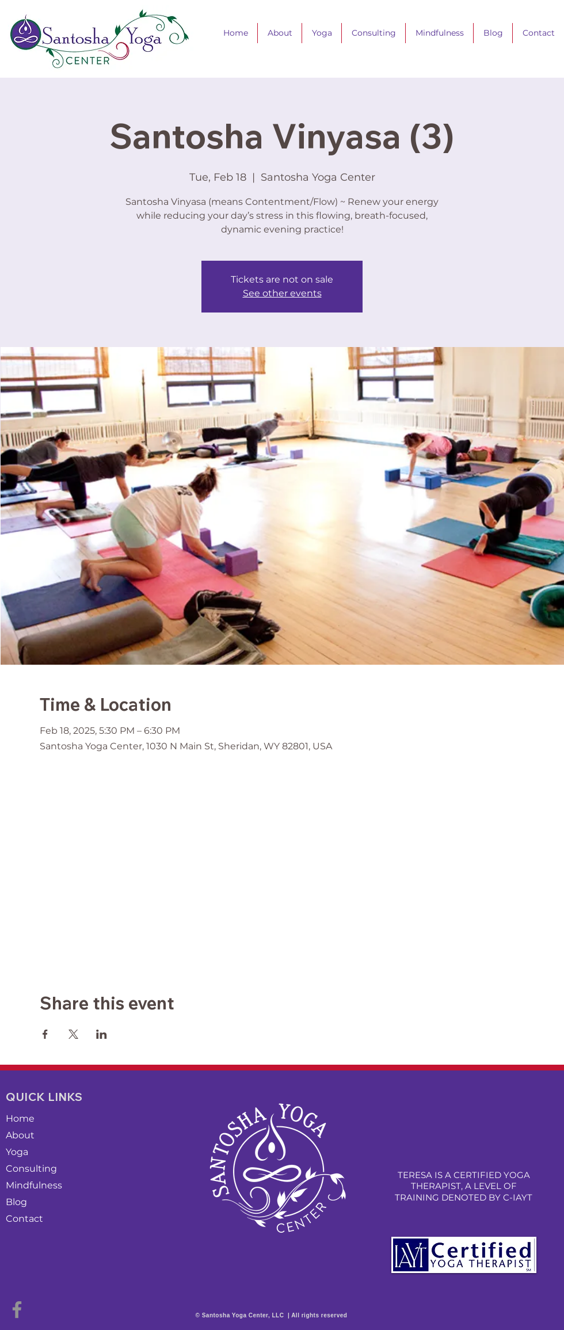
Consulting (31, 1168)
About (20, 1135)
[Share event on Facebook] (45, 1034)
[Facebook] (17, 1309)
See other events (282, 293)
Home (20, 1118)
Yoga (17, 1151)
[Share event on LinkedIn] (101, 1034)
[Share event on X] (73, 1034)
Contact (24, 1218)
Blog (16, 1201)
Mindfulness (34, 1185)
